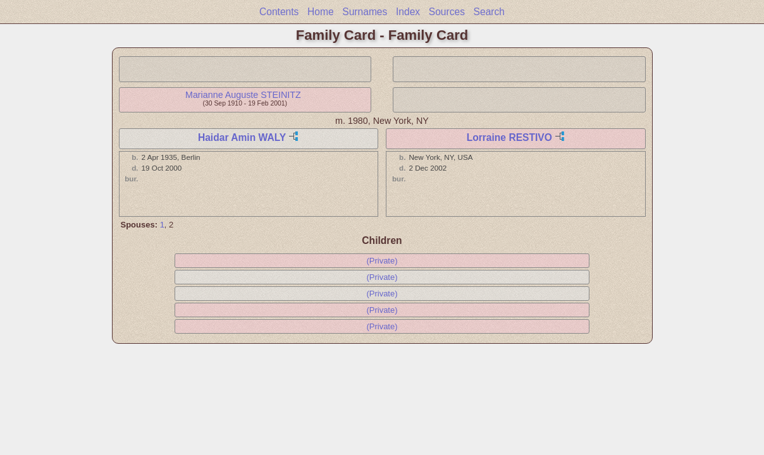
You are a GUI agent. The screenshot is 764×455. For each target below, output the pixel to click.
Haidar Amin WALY (242, 137)
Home (320, 11)
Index (408, 11)
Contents (279, 11)
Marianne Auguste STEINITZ (243, 95)
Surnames (364, 11)
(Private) (381, 260)
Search (489, 11)
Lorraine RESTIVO (509, 137)
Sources (447, 11)
